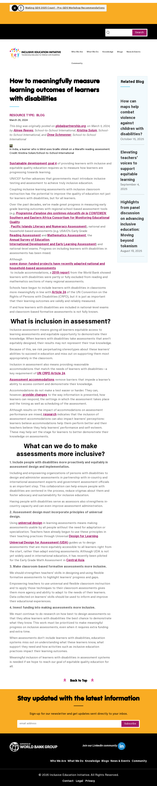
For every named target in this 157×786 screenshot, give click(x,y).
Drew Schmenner (59, 135)
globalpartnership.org (71, 126)
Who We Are (77, 52)
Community (76, 63)
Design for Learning (83, 536)
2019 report (61, 272)
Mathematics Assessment (66, 235)
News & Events (133, 52)
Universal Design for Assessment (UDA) (39, 542)
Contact (68, 781)
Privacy (90, 781)
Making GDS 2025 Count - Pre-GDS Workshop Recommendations (65, 8)
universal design (30, 523)
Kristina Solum (87, 130)
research (49, 414)
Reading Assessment (25, 235)
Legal (79, 781)
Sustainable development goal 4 (33, 163)
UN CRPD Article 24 (51, 373)
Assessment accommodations (32, 379)
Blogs (120, 52)
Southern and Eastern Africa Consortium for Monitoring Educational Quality (59, 220)
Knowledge (107, 52)
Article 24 (59, 292)
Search (139, 32)
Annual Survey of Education (29, 240)
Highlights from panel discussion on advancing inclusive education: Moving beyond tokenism (132, 224)
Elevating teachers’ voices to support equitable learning (129, 166)
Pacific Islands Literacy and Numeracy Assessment (48, 226)
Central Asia (75, 560)
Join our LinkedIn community (104, 746)
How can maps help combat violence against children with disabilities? (132, 118)
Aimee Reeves (23, 130)
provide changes (35, 395)
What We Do (93, 52)
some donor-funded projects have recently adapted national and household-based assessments (57, 266)
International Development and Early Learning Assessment (53, 244)
